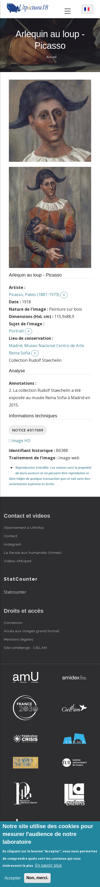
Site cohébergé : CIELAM (25, 648)
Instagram (13, 544)
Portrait (16, 331)
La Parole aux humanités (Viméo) (33, 553)
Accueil (51, 57)
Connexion (13, 623)
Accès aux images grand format (31, 631)
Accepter (13, 878)
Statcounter (15, 592)
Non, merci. (37, 878)
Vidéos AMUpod (17, 561)
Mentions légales (18, 639)
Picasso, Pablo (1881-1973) (34, 294)
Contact (10, 536)
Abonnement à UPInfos (24, 528)
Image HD (19, 440)
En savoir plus (48, 865)
